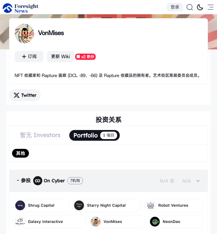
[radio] (20, 153)
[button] (108, 181)
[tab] (108, 181)
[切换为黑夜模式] (200, 7)
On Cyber (49, 180)
